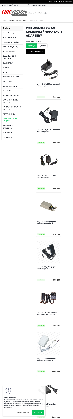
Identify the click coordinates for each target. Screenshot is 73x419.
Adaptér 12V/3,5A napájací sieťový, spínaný (34, 275)
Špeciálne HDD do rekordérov (10, 57)
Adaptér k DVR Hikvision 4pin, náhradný (48, 369)
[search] (46, 13)
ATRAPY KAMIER (9, 114)
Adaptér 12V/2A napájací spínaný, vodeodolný (57, 133)
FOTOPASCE (7, 133)
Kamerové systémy (10, 47)
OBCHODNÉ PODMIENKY (29, 5)
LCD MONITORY (8, 137)
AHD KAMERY (8, 81)
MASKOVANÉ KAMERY (11, 95)
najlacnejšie (31, 46)
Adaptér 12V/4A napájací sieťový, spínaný (34, 323)
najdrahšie (42, 46)
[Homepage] (2, 5)
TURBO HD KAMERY (10, 86)
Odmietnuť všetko (23, 412)
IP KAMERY (7, 91)
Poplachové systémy (11, 42)
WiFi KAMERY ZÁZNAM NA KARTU (11, 101)
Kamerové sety (9, 51)
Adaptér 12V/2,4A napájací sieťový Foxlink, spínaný (60, 181)
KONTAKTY (42, 5)
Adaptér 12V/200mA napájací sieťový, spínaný (35, 86)
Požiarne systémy (10, 37)
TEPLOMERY (7, 72)
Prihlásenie (54, 1)
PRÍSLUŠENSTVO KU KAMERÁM (18, 20)
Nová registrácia (66, 1)
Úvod (4, 20)
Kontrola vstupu (9, 33)
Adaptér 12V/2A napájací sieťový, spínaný (34, 181)
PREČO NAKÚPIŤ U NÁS (11, 5)
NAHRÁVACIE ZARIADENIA (8, 127)
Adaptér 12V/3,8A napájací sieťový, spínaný (57, 275)
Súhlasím (38, 412)
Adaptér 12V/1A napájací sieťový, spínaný (37, 133)
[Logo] (14, 13)
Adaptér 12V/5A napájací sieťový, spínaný (57, 323)
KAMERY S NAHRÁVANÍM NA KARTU (12, 108)
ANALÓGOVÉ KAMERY (11, 77)
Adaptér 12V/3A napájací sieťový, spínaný (57, 228)
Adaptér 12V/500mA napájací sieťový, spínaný (58, 86)
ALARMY (6, 67)
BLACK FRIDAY (8, 63)
